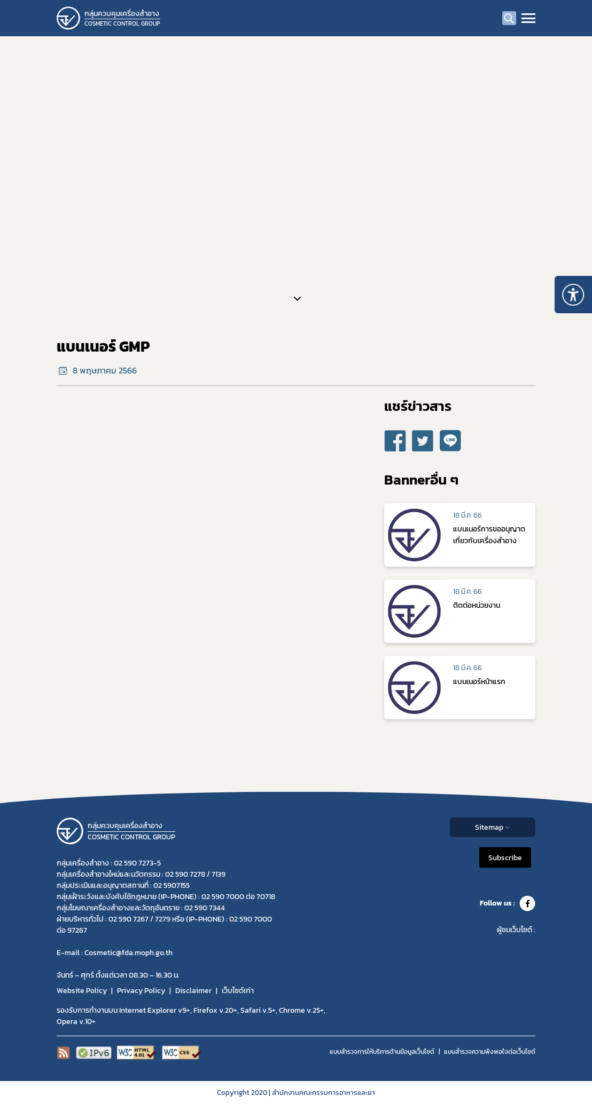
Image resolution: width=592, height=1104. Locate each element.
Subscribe (505, 857)
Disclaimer (193, 990)
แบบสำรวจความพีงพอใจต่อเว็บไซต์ (489, 1052)
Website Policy (82, 990)
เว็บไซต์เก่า (238, 990)
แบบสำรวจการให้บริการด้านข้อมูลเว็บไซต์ (382, 1052)
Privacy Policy (141, 990)
